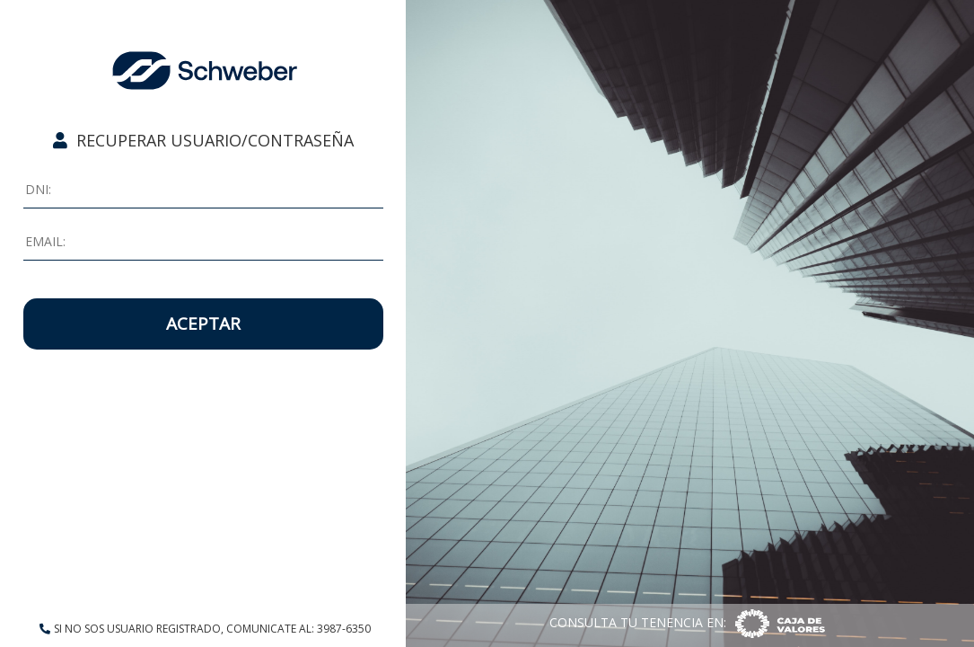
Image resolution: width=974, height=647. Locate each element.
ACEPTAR (203, 323)
